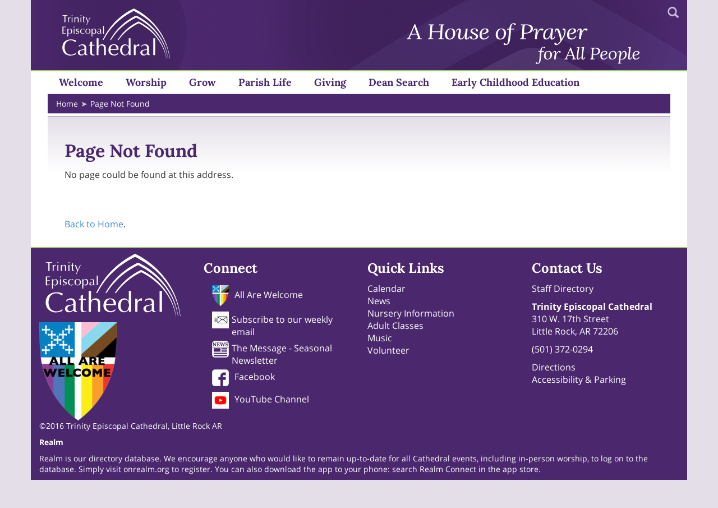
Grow (202, 82)
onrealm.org (147, 469)
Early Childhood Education (515, 82)
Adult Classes (395, 325)
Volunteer (388, 350)
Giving (330, 82)
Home (67, 103)
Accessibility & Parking (579, 379)
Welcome (81, 82)
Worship (146, 82)
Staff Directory (562, 288)
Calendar (386, 288)
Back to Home (94, 224)
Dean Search (399, 82)
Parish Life (265, 82)
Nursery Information (410, 313)
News (378, 301)
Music (379, 338)
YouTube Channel (271, 399)
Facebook (254, 376)
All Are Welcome (268, 295)
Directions (554, 367)
